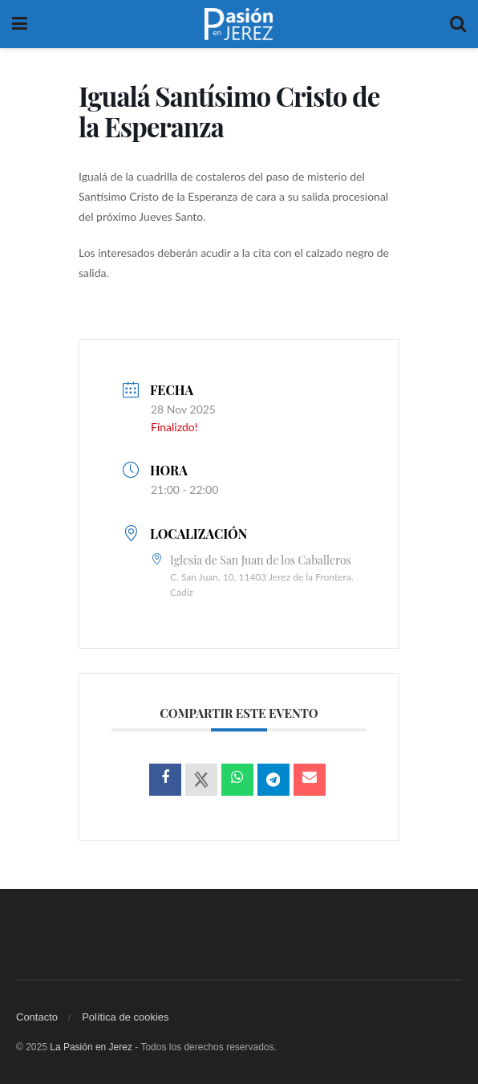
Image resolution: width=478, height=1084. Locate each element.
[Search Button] (458, 24)
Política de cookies (125, 1017)
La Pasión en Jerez (91, 1047)
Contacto (37, 1017)
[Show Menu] (19, 24)
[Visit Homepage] (239, 24)
